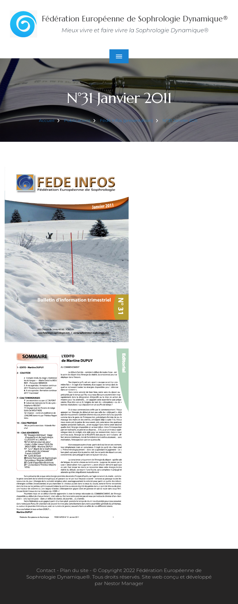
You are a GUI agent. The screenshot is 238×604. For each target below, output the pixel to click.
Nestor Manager (123, 583)
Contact (46, 570)
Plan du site (74, 570)
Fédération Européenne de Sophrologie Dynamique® (135, 19)
